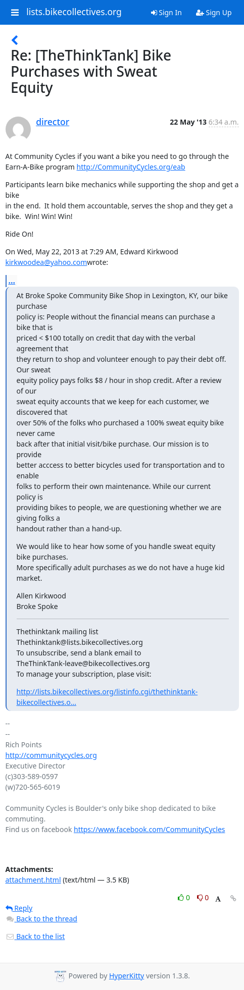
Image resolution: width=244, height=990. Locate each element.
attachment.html (33, 880)
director (52, 122)
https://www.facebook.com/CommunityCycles (149, 829)
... (12, 280)
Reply (19, 908)
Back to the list (35, 936)
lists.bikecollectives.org (74, 12)
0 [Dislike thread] (203, 897)
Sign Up (214, 12)
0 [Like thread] (184, 897)
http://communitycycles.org (51, 755)
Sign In (166, 12)
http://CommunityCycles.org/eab (131, 167)
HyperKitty (126, 975)
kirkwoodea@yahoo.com (46, 262)
